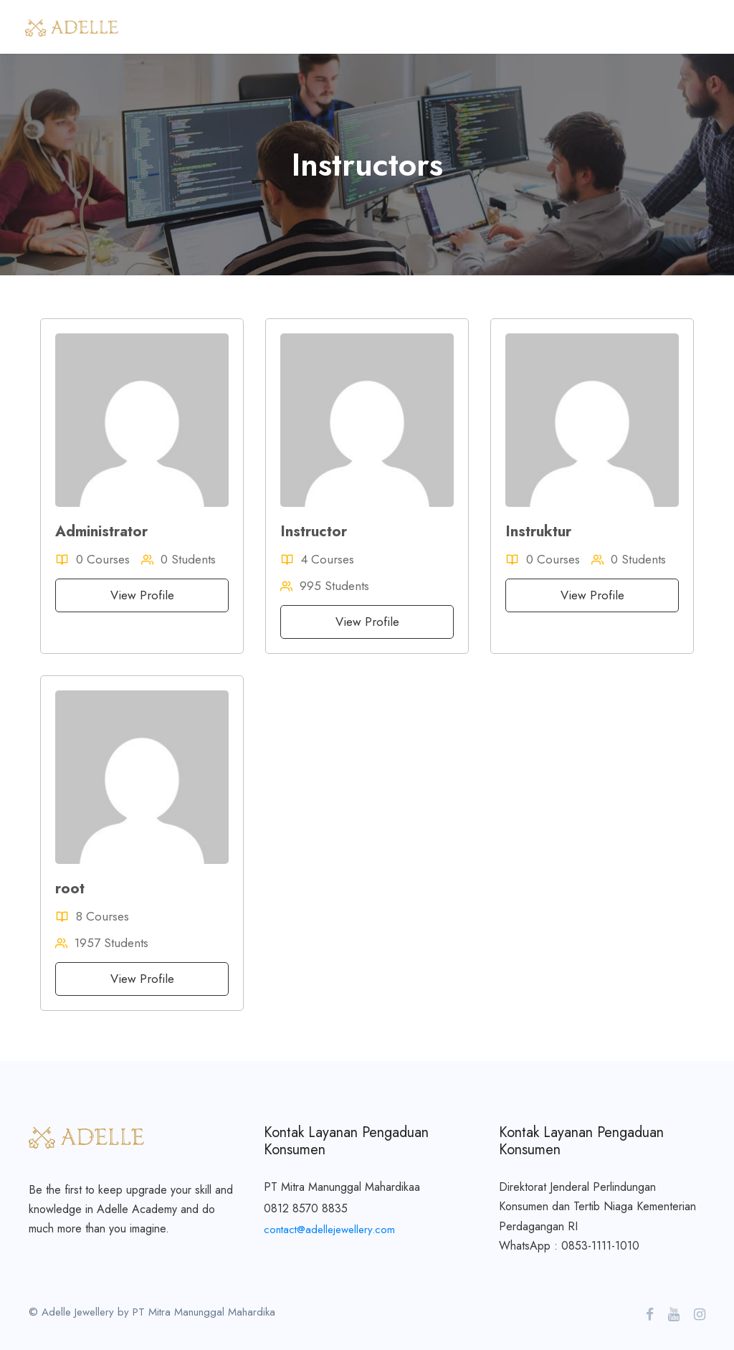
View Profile (142, 595)
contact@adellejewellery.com (329, 1229)
